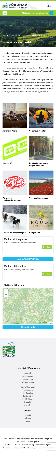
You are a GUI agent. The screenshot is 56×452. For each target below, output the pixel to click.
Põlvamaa (28, 418)
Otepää (28, 415)
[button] (6, 291)
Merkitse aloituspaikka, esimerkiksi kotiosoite (20, 243)
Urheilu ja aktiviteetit (38, 35)
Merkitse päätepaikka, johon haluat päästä (19, 270)
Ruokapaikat (28, 393)
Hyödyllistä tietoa (28, 399)
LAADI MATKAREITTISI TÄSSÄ (28, 259)
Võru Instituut (28, 379)
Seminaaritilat (28, 396)
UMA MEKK (28, 405)
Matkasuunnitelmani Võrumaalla (37, 13)
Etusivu (5, 35)
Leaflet (50, 323)
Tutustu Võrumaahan (19, 35)
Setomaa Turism (28, 376)
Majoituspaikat (28, 390)
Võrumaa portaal (28, 382)
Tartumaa (28, 421)
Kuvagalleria (28, 402)
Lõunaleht (28, 373)
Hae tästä (47, 247)
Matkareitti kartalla (28, 327)
